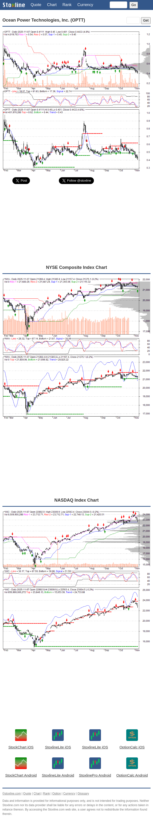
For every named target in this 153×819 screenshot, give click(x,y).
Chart (52, 5)
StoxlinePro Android (95, 775)
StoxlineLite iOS (58, 747)
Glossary (83, 793)
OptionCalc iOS (131, 747)
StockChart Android (21, 775)
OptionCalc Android (132, 775)
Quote (36, 5)
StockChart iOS (20, 747)
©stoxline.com (11, 793)
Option (56, 793)
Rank (67, 5)
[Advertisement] (76, 224)
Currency (85, 5)
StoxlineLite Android (58, 775)
